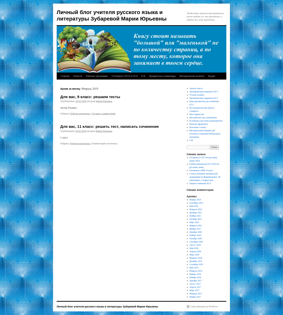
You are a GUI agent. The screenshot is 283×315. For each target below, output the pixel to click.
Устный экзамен (197, 95)
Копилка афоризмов (199, 124)
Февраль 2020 (196, 258)
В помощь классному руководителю (206, 121)
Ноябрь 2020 (195, 235)
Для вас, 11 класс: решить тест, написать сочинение (109, 126)
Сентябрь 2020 (196, 241)
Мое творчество (197, 114)
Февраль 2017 (196, 293)
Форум (211, 76)
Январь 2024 (195, 199)
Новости (77, 76)
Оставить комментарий (104, 113)
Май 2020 (194, 248)
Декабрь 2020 (196, 232)
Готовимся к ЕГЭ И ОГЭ (125, 76)
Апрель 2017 (195, 287)
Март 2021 (194, 222)
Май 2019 (194, 267)
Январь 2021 (195, 229)
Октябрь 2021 (196, 219)
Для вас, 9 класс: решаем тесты (90, 97)
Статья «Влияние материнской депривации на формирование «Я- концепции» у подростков (205, 176)
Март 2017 (194, 290)
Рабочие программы (97, 76)
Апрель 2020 (195, 251)
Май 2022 (194, 206)
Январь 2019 (195, 274)
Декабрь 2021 (196, 212)
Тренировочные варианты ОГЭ (204, 91)
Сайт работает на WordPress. (204, 306)
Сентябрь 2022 (196, 203)
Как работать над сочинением (203, 117)
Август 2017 (195, 284)
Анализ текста (196, 88)
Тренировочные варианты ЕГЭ (204, 98)
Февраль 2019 (196, 271)
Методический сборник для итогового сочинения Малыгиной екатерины (205, 133)
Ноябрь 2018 (195, 277)
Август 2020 (195, 245)
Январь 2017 (195, 297)
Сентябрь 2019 (196, 264)
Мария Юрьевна (104, 101)
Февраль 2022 (196, 209)
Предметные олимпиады (162, 76)
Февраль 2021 (196, 225)
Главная (65, 76)
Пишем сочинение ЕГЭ (200, 183)
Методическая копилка (192, 76)
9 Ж (143, 76)
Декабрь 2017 (196, 280)
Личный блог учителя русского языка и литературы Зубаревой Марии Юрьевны (107, 306)
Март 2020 (194, 254)
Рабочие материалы (80, 113)
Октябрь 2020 (196, 238)
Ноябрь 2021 (195, 216)
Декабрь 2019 (196, 261)
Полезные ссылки (198, 127)
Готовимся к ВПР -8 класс (201, 170)
